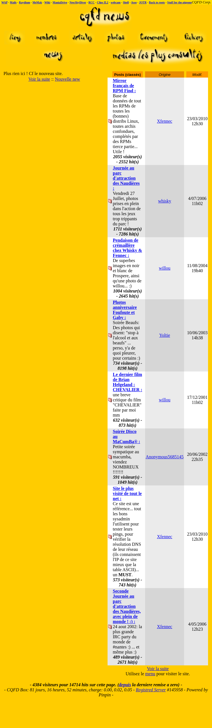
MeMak (37, 2)
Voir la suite (39, 79)
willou (165, 268)
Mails (13, 2)
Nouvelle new (67, 79)
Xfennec (164, 121)
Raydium (24, 2)
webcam (116, 2)
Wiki (47, 2)
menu (150, 673)
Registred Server (151, 689)
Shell (126, 2)
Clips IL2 (102, 2)
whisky (164, 201)
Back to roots (157, 2)
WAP (4, 2)
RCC (91, 2)
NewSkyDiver (77, 2)
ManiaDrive (60, 2)
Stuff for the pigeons (179, 2)
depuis (125, 684)
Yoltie (164, 335)
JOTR (143, 2)
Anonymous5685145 (164, 456)
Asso (134, 2)
